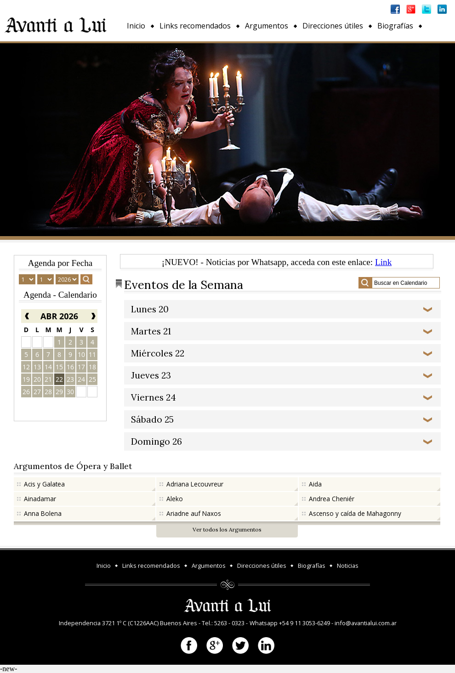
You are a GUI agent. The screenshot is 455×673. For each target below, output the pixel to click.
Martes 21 (151, 331)
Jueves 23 (151, 375)
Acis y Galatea (44, 484)
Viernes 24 (153, 397)
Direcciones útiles (332, 26)
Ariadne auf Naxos (193, 513)
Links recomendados (195, 26)
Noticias (141, 47)
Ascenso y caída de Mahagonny (355, 513)
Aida (315, 484)
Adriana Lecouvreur (194, 484)
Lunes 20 (150, 309)
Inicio (136, 26)
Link (383, 262)
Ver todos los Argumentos (227, 529)
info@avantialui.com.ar (366, 623)
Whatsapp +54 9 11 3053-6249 (290, 623)
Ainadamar (40, 498)
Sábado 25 (152, 419)
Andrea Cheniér (331, 498)
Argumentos (266, 26)
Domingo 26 (156, 441)
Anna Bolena (43, 513)
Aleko (174, 498)
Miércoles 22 (157, 353)
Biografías (395, 26)
